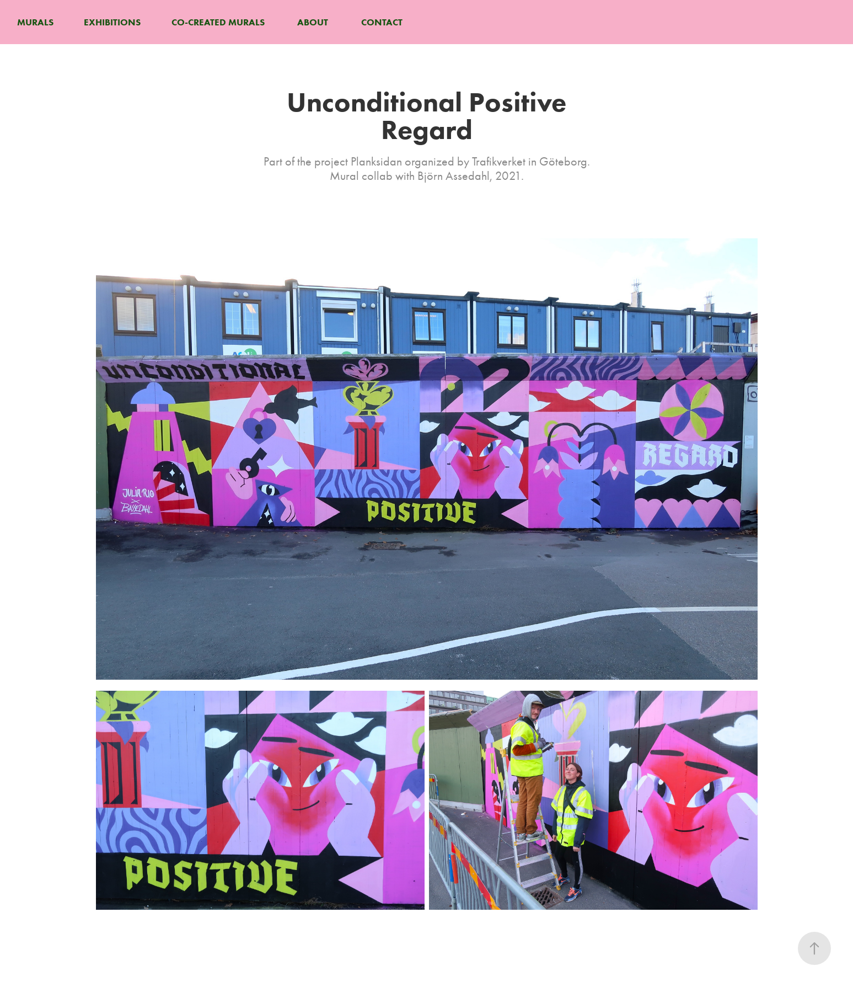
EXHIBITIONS (112, 22)
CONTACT (382, 22)
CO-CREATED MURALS (218, 22)
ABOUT (312, 22)
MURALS (35, 22)
